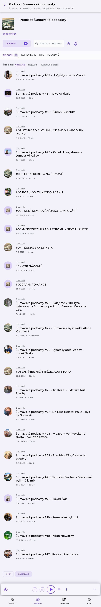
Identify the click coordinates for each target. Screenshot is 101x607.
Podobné (53, 54)
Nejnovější (20, 64)
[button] (39, 6)
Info (41, 54)
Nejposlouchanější (49, 64)
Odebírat (17, 43)
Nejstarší (32, 64)
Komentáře (28, 54)
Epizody (10, 55)
